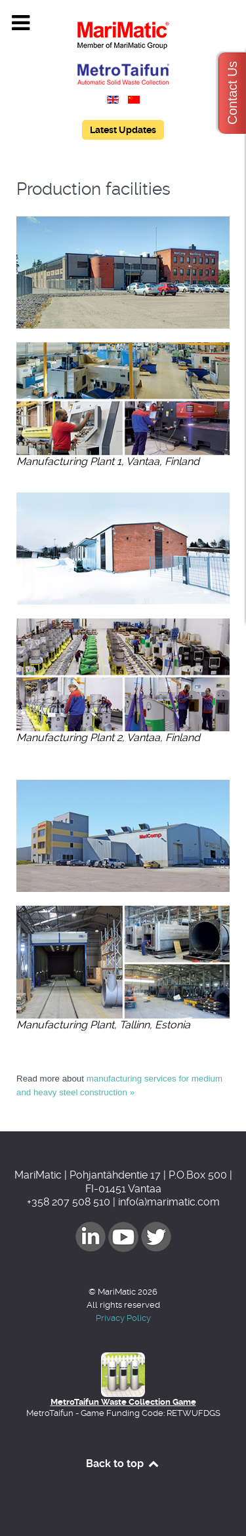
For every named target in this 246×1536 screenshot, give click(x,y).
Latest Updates (123, 130)
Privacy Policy (123, 1318)
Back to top (123, 1463)
